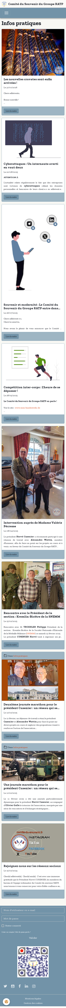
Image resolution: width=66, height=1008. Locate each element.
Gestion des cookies (33, 1003)
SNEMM (31, 633)
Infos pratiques (20, 656)
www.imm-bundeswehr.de (27, 407)
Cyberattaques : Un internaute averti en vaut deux (31, 165)
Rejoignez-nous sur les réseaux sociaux (32, 866)
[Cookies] (6, 1001)
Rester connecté (13, 925)
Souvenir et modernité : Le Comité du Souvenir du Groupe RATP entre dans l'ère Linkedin (31, 306)
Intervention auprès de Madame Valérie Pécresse (33, 524)
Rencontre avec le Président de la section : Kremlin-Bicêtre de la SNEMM (32, 614)
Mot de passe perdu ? (23, 932)
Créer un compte (8, 932)
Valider (33, 937)
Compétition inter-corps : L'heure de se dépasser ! (32, 389)
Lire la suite (11, 111)
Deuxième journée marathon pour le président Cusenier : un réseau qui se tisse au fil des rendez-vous (30, 706)
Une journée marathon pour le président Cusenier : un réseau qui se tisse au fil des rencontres (30, 786)
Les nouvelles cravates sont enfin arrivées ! (28, 81)
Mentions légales (33, 998)
